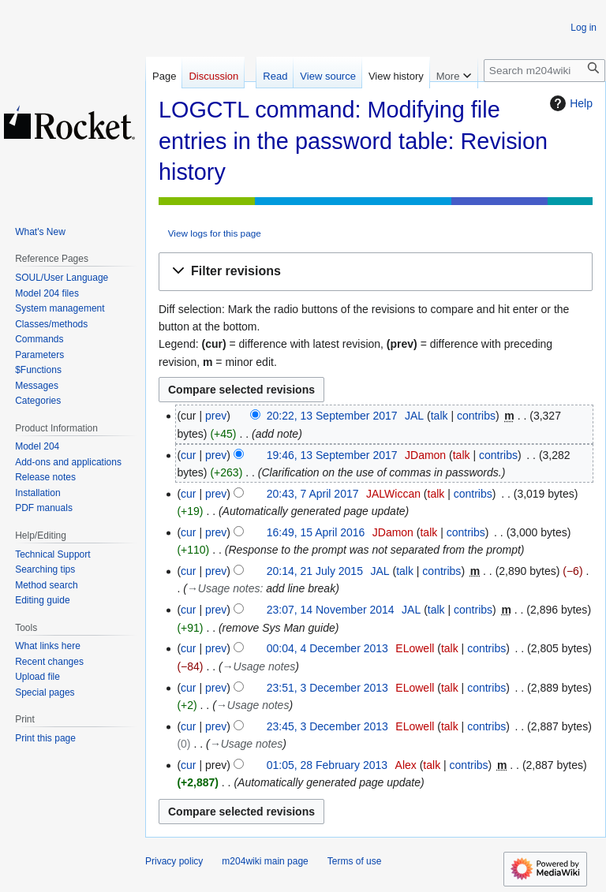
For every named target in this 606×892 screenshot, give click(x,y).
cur (188, 455)
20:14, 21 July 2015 (315, 571)
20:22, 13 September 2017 (332, 415)
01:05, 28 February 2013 (327, 765)
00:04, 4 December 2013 (327, 648)
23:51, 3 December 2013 (327, 687)
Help (569, 103)
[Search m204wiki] (544, 70)
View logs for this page (214, 233)
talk (439, 415)
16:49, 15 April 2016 (316, 532)
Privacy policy (174, 861)
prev (215, 415)
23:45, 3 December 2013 (327, 726)
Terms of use (354, 861)
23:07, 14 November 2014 (331, 609)
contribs (476, 415)
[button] (375, 271)
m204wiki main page (265, 861)
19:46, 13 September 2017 (332, 455)
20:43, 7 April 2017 (313, 493)
